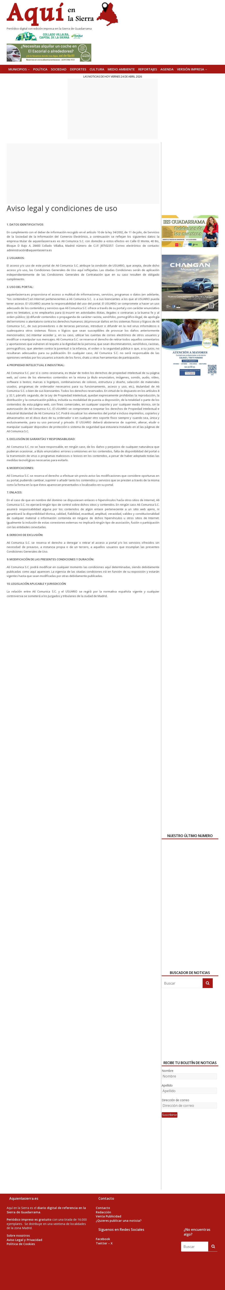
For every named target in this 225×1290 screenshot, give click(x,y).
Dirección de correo (175, 1100)
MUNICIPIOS (17, 69)
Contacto (103, 1208)
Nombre (167, 1071)
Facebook (103, 1239)
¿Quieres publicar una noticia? (118, 1221)
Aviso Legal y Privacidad (24, 1240)
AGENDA (167, 69)
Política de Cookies (21, 1244)
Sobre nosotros (18, 1235)
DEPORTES (78, 69)
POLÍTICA (40, 69)
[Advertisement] (113, 109)
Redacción (103, 1212)
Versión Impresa (190, 69)
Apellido (167, 1085)
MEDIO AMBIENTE (121, 69)
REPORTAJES (147, 69)
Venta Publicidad (108, 1216)
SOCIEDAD (59, 69)
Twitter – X (104, 1243)
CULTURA (97, 69)
